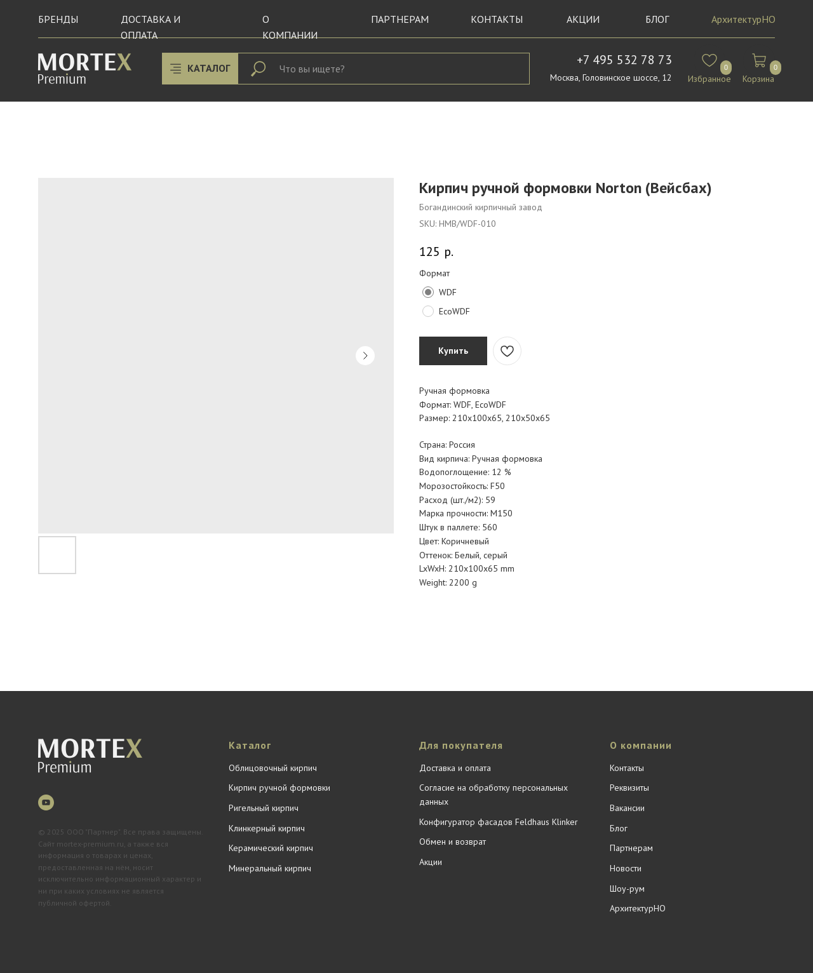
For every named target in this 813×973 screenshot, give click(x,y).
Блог (619, 828)
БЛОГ (657, 19)
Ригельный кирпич (264, 808)
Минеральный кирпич (270, 868)
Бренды (58, 19)
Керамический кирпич (271, 848)
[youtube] (46, 802)
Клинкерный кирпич (267, 828)
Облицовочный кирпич (273, 768)
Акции (583, 19)
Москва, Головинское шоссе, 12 (611, 77)
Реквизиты (629, 787)
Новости (626, 868)
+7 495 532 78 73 (624, 59)
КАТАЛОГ (208, 68)
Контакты (497, 19)
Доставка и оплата (455, 768)
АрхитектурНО (743, 19)
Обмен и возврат (452, 841)
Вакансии (627, 808)
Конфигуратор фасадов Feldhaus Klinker (498, 822)
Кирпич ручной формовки (279, 787)
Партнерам (400, 19)
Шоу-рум (627, 888)
